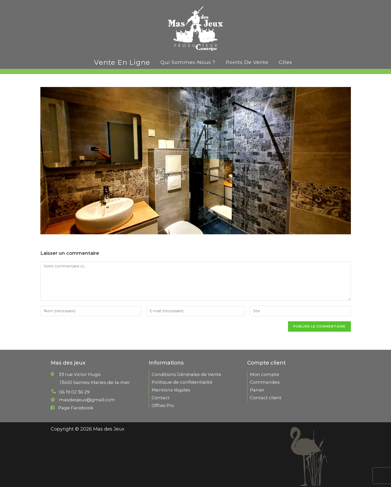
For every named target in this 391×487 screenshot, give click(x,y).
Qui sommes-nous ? (188, 62)
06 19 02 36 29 (74, 392)
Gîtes (285, 62)
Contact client (266, 397)
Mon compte (264, 374)
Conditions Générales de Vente (186, 374)
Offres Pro (163, 405)
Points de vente (247, 62)
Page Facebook (75, 407)
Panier (257, 389)
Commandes (265, 382)
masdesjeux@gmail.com (87, 399)
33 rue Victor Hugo (95, 382)
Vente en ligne (122, 62)
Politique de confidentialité (182, 382)
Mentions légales (171, 389)
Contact (160, 397)
